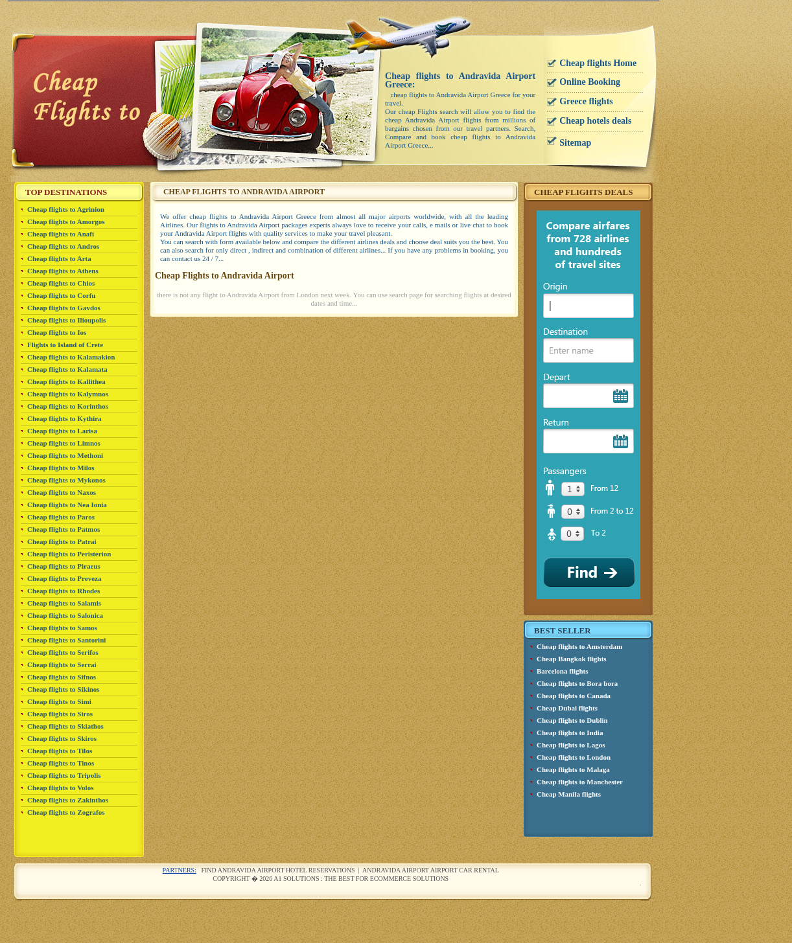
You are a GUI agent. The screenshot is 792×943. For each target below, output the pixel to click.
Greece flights (586, 101)
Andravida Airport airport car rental (430, 870)
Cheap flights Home (597, 63)
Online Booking (589, 82)
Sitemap (575, 143)
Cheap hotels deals (595, 121)
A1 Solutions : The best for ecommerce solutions (361, 878)
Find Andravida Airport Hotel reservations (278, 870)
